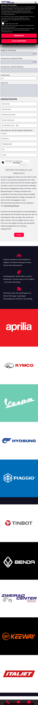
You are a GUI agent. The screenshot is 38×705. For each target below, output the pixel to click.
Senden (19, 235)
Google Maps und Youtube (11, 23)
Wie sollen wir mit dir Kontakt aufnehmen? (16, 133)
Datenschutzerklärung (11, 206)
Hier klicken (16, 163)
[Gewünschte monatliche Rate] (16, 62)
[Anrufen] (8, 702)
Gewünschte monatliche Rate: (12, 59)
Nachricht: (4, 83)
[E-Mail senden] (18, 702)
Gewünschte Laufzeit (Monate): (12, 67)
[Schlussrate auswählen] (19, 78)
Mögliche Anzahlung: (8, 50)
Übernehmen (19, 36)
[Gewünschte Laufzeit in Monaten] (19, 70)
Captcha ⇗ (23, 164)
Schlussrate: (5, 75)
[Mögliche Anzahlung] (16, 54)
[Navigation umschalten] (36, 2)
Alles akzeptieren (19, 41)
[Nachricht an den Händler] (19, 90)
